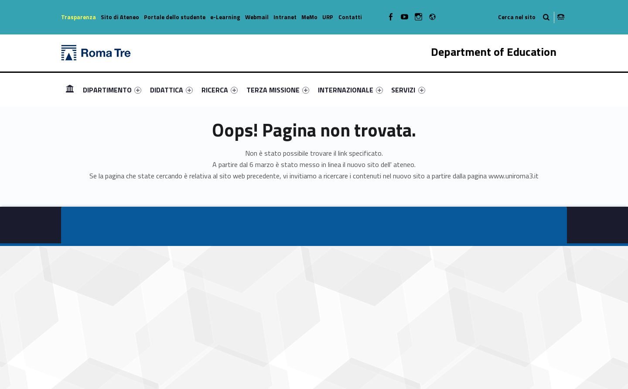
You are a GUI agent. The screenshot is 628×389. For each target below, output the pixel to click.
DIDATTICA (171, 90)
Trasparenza (78, 17)
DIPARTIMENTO (112, 90)
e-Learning (225, 17)
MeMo (309, 17)
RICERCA (219, 90)
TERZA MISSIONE (277, 90)
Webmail (257, 17)
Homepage (69, 90)
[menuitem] (69, 89)
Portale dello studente (174, 17)
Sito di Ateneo (120, 17)
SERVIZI (408, 90)
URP (327, 17)
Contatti (350, 17)
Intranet (285, 17)
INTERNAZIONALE (350, 90)
